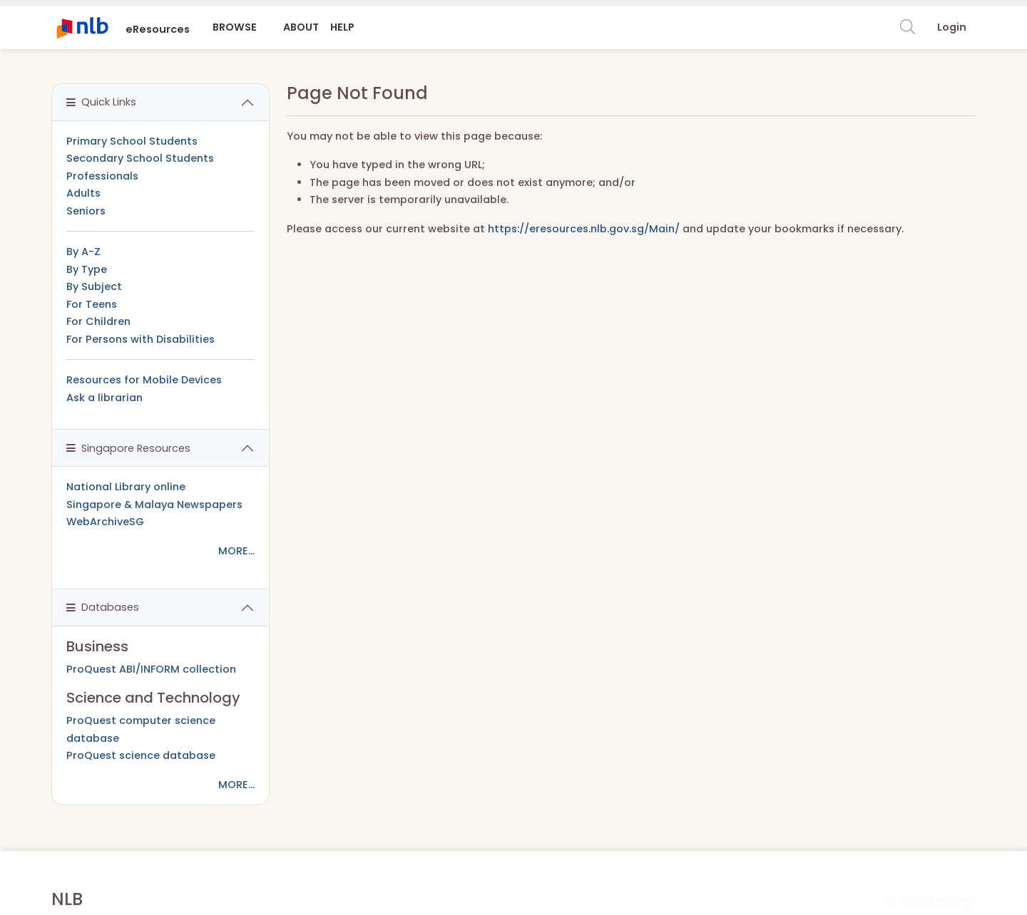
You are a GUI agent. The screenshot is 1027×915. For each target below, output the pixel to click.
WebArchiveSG (105, 522)
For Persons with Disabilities (140, 339)
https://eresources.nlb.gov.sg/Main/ (584, 229)
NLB (67, 899)
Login (951, 27)
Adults (83, 193)
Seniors (86, 211)
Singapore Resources (128, 448)
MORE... (236, 551)
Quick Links (101, 102)
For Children (98, 321)
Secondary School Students (140, 158)
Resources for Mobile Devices (144, 380)
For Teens (91, 304)
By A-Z (83, 251)
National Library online (125, 487)
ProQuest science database (140, 755)
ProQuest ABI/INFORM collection (151, 669)
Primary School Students (132, 141)
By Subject (94, 286)
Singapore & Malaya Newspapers (154, 504)
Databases (102, 607)
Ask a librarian (104, 398)
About (301, 27)
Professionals (102, 176)
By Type (86, 269)
